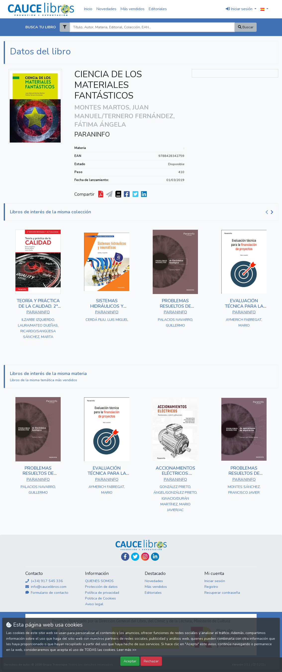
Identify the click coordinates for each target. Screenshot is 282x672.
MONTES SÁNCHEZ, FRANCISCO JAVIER (244, 489)
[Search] (152, 27)
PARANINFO (92, 134)
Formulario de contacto (46, 592)
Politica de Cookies (100, 598)
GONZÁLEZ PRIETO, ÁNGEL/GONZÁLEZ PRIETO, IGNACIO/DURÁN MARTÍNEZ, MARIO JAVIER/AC (175, 498)
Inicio (88, 9)
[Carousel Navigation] (270, 212)
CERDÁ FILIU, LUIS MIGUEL (107, 319)
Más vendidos (132, 9)
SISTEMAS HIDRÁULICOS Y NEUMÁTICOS (106, 306)
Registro (211, 586)
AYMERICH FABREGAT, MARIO (244, 322)
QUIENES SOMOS (99, 580)
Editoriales (157, 9)
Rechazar (151, 661)
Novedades (106, 9)
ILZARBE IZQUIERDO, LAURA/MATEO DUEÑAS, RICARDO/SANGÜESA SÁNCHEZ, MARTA (38, 328)
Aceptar (130, 661)
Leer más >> (126, 649)
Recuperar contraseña (222, 592)
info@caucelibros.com (45, 586)
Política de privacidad (102, 592)
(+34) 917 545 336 (44, 580)
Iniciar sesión (214, 580)
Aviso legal (94, 603)
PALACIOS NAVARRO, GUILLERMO (175, 322)
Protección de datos (101, 586)
